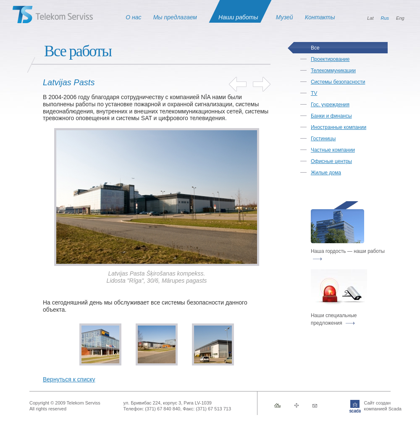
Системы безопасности (338, 82)
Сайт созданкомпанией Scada (370, 406)
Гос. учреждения (330, 105)
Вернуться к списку (69, 379)
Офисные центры (331, 161)
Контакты (320, 17)
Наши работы (238, 17)
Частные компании (333, 150)
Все (315, 48)
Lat (370, 18)
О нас (133, 17)
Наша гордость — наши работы (348, 254)
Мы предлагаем (175, 17)
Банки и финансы (331, 116)
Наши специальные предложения (334, 319)
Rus (385, 18)
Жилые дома (326, 173)
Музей (284, 17)
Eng (400, 18)
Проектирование (330, 59)
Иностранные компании (338, 127)
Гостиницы (323, 139)
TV (314, 93)
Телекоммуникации (333, 71)
